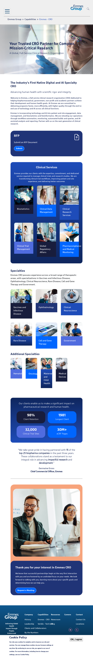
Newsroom (55, 620)
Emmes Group (14, 19)
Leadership (29, 624)
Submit (19, 148)
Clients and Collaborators (33, 628)
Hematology (19, 374)
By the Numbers (31, 633)
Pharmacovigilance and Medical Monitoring (72, 249)
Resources (55, 615)
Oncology (33, 374)
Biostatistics (23, 209)
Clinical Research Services (67, 212)
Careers (67, 615)
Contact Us (80, 620)
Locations (80, 624)
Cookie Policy (24, 654)
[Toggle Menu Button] (7, 11)
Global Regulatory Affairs (45, 249)
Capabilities (30, 19)
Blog (53, 624)
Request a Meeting (25, 590)
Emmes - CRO (44, 620)
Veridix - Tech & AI (45, 624)
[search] (88, 13)
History (28, 620)
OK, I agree (76, 639)
